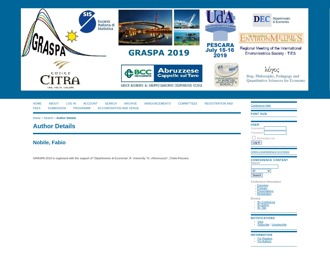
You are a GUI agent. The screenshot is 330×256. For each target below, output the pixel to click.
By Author (263, 205)
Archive (130, 103)
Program (262, 188)
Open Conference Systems (270, 151)
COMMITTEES (187, 103)
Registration (264, 194)
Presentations (265, 191)
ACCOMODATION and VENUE (118, 108)
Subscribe (263, 224)
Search (111, 103)
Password (257, 132)
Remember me (266, 138)
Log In (71, 103)
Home (37, 103)
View (260, 221)
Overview (262, 185)
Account (90, 103)
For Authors (264, 241)
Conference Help (261, 105)
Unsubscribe (279, 224)
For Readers (265, 238)
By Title (262, 207)
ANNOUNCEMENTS (157, 103)
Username (257, 128)
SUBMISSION (57, 108)
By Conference (266, 202)
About (54, 103)
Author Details (66, 117)
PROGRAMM (82, 108)
